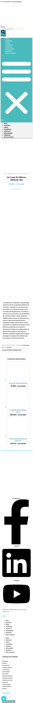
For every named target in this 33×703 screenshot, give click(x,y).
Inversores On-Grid (7, 650)
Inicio (6, 123)
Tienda (6, 127)
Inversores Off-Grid (7, 648)
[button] (16, 88)
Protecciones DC (10, 144)
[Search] (3, 33)
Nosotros (7, 125)
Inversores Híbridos (7, 646)
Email (4, 667)
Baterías (4, 633)
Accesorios (5, 631)
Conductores (5, 640)
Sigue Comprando (11, 700)
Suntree (9, 317)
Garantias (7, 135)
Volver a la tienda (21, 693)
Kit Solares (5, 652)
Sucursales (7, 129)
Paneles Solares (6, 654)
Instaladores (8, 133)
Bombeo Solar (6, 635)
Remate (4, 659)
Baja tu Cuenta (11, 53)
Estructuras (5, 644)
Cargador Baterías (7, 638)
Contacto (7, 131)
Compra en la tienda (10, 627)
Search (3, 27)
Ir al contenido (16, 2)
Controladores (6, 642)
